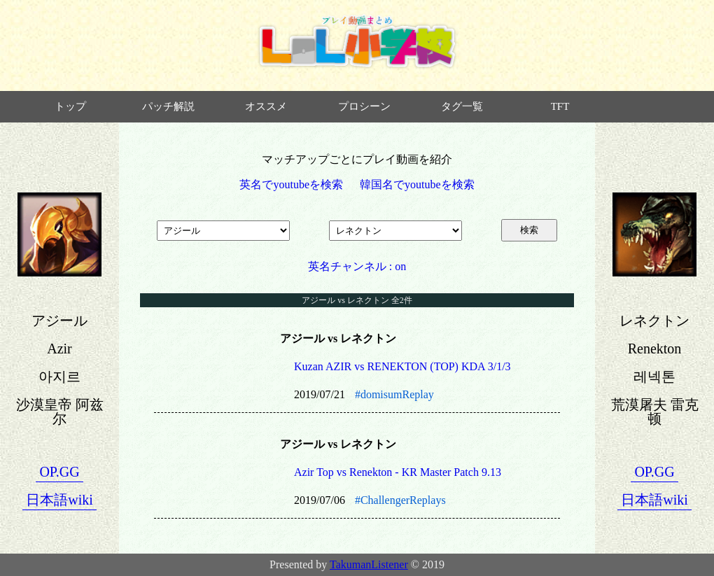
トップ (70, 106)
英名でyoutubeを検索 (291, 184)
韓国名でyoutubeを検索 (417, 184)
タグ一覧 (462, 106)
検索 (529, 230)
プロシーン (364, 106)
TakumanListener (369, 564)
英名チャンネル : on (357, 266)
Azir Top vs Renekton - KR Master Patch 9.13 (397, 472)
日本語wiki (59, 499)
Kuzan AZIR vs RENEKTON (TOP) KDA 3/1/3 (402, 366)
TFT (560, 106)
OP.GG (59, 471)
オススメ (266, 106)
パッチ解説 (168, 106)
